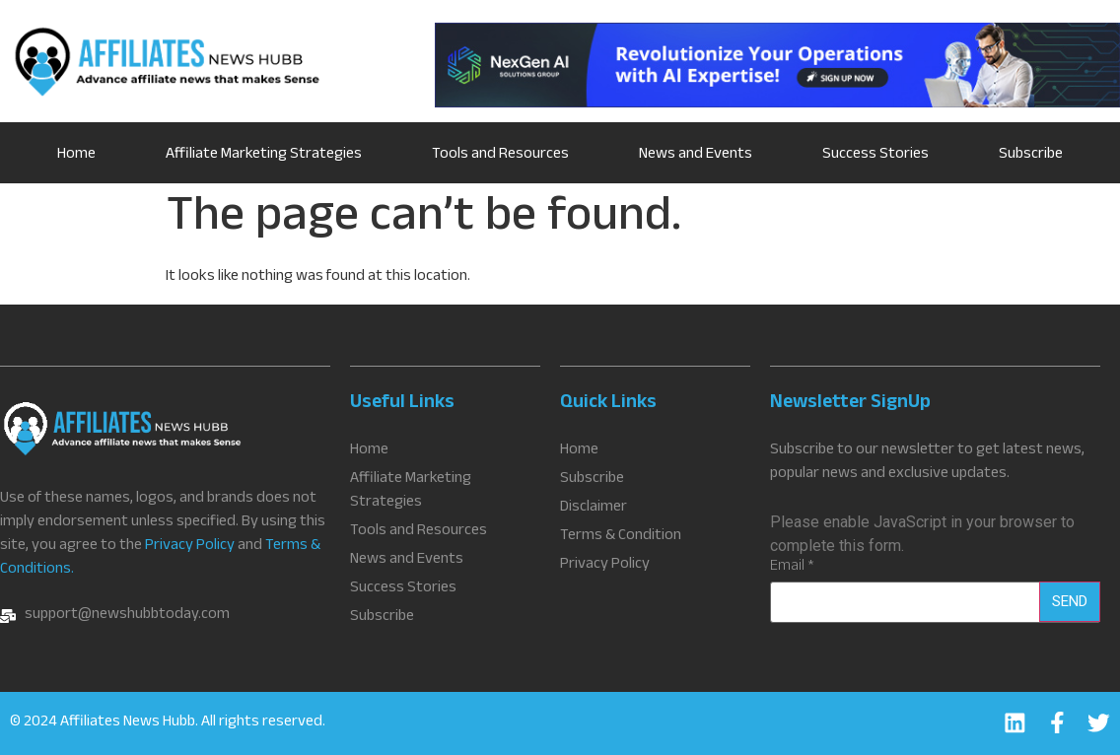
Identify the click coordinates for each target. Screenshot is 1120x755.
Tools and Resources (500, 155)
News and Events (695, 155)
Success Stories (875, 155)
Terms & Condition (620, 537)
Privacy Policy (190, 546)
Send (1069, 601)
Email (792, 568)
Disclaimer (593, 508)
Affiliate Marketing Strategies (264, 155)
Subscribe (1031, 155)
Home (76, 155)
